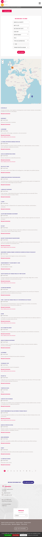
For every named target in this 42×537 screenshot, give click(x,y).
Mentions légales (16, 524)
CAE (16, 44)
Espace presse (27, 522)
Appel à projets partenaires (8, 522)
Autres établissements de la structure (8, 137)
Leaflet (33, 103)
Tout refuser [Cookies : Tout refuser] (16, 535)
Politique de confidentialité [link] (33, 535)
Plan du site (24, 524)
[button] (32, 97)
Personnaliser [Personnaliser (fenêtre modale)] (23, 535)
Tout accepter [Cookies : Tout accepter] (8, 535)
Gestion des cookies (6, 524)
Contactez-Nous (29, 482)
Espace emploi (19, 522)
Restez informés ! (22, 528)
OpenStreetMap (36, 103)
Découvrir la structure (5, 113)
